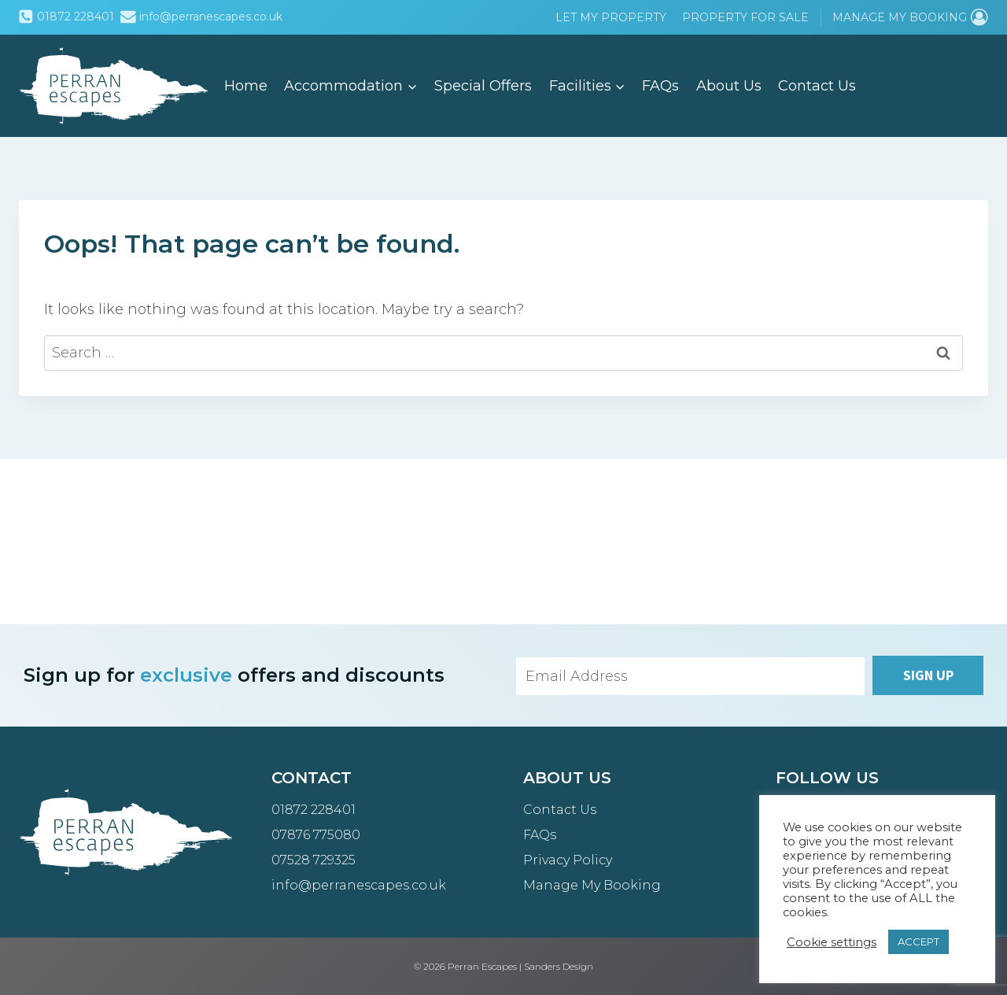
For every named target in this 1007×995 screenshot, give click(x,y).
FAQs (660, 85)
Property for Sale (745, 17)
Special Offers (483, 85)
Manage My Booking (592, 885)
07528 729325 (313, 860)
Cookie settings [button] (831, 942)
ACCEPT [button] (918, 941)
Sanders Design (558, 966)
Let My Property (610, 17)
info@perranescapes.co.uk (358, 885)
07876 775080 (315, 834)
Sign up (928, 675)
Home (245, 85)
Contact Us (817, 85)
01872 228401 (313, 809)
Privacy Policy (567, 860)
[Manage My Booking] (910, 17)
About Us (729, 85)
